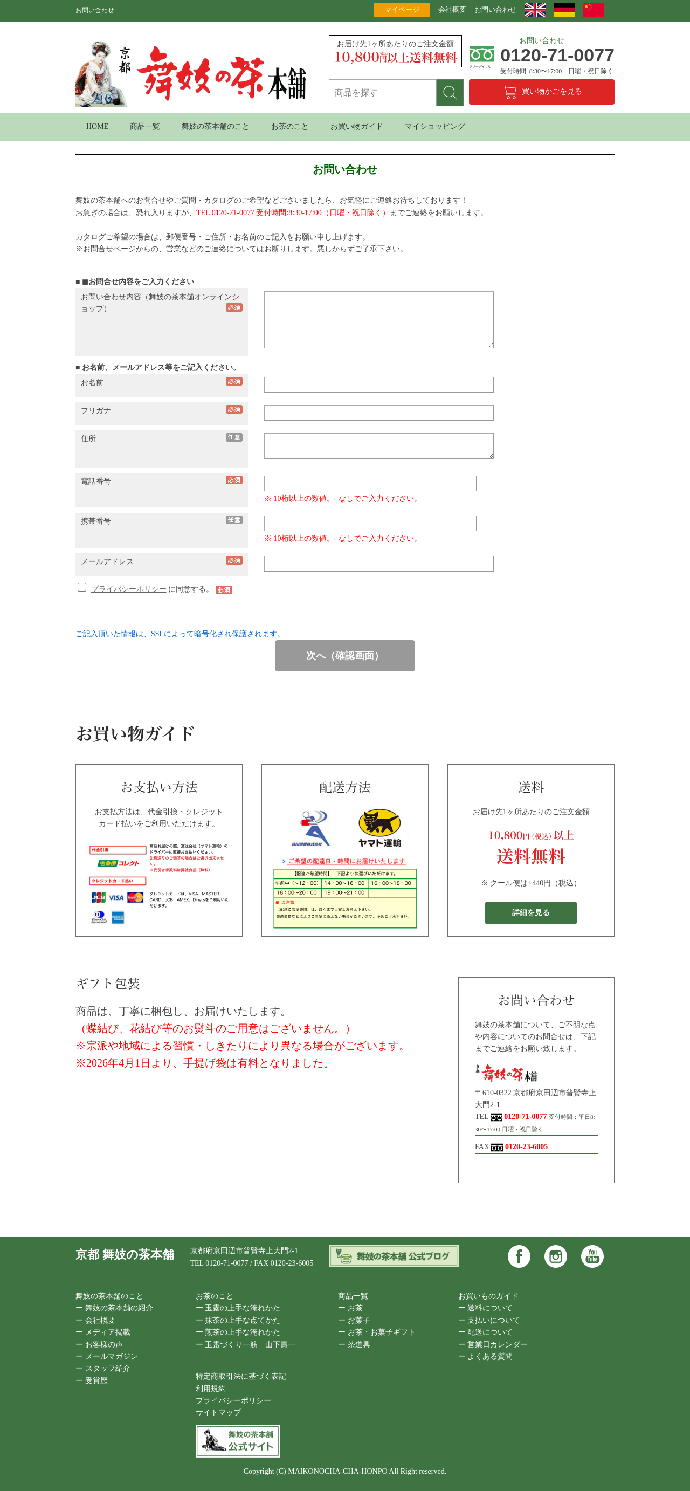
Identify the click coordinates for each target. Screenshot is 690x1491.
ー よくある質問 (485, 1356)
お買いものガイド (488, 1296)
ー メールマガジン (106, 1356)
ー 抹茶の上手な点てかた (238, 1320)
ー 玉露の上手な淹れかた (238, 1308)
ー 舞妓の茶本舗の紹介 (114, 1308)
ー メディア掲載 (102, 1332)
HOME (97, 126)
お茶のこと (290, 126)
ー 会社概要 (95, 1320)
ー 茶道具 (354, 1345)
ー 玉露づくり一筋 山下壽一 (246, 1345)
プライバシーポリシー (129, 589)
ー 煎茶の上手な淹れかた (238, 1332)
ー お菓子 (354, 1320)
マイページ (401, 9)
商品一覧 (145, 126)
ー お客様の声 (99, 1345)
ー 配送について (485, 1332)
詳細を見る (531, 913)
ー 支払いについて (489, 1320)
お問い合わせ (495, 9)
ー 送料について (485, 1308)
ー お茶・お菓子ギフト (377, 1332)
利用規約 (211, 1389)
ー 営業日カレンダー (493, 1345)
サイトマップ (218, 1412)
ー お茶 (350, 1308)
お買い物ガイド (356, 126)
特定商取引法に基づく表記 (241, 1376)
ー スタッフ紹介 (102, 1368)
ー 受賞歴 (91, 1381)
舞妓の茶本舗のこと (216, 126)
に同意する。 (147, 589)
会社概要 (452, 9)
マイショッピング (435, 126)
